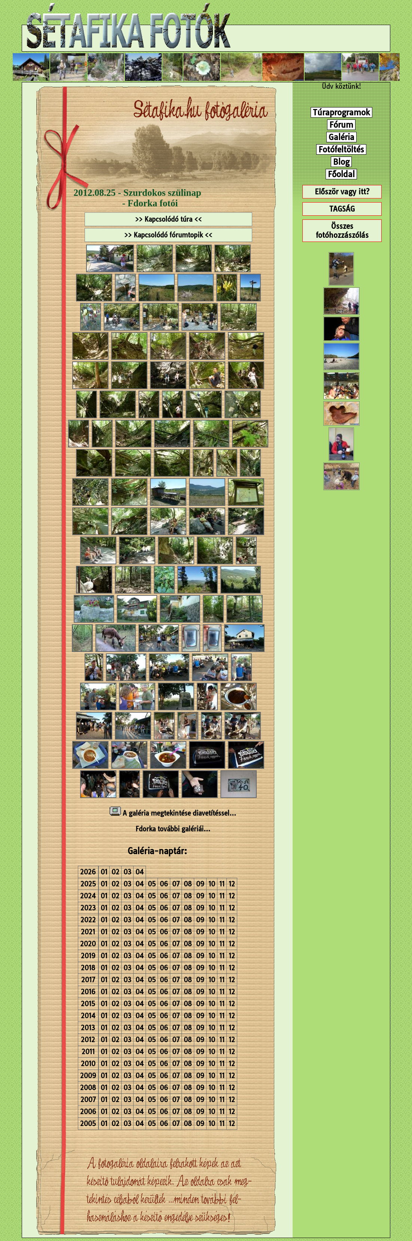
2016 (88, 992)
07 (176, 884)
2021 (88, 932)
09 (200, 884)
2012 (88, 1040)
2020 (88, 944)
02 (115, 872)
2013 (88, 1028)
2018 (88, 968)
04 (139, 872)
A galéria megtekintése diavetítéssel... (173, 813)
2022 (88, 920)
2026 (88, 872)
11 (222, 884)
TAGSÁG (342, 208)
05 (152, 884)
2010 (88, 1064)
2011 (88, 1052)
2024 (88, 896)
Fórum (341, 125)
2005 (88, 1124)
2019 (88, 956)
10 (211, 884)
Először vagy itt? (342, 191)
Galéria (341, 137)
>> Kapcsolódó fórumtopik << (168, 235)
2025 (88, 884)
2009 (88, 1076)
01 (104, 872)
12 (232, 884)
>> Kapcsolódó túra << (168, 219)
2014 (88, 1016)
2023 (88, 908)
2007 (88, 1100)
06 (164, 884)
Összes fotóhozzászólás (342, 231)
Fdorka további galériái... (172, 829)
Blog (341, 162)
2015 (88, 1004)
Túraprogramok (341, 112)
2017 (88, 980)
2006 (88, 1112)
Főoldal (341, 174)
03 (127, 872)
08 (188, 884)
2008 (88, 1088)
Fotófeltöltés (341, 149)
